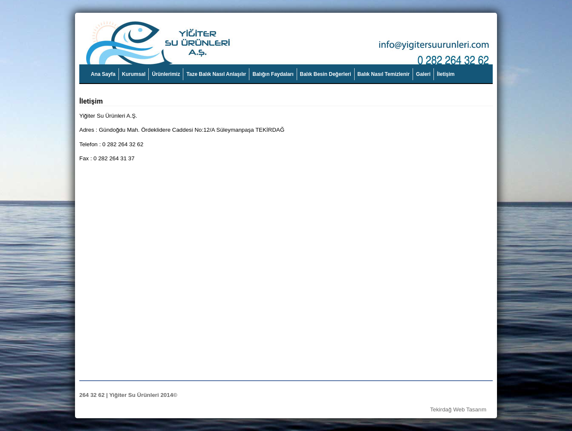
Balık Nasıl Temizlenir (384, 74)
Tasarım (476, 409)
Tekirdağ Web (447, 409)
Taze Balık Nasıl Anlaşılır (216, 74)
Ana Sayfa (103, 74)
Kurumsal (133, 74)
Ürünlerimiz (166, 74)
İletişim (445, 74)
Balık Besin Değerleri (325, 74)
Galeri (423, 74)
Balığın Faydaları (272, 74)
